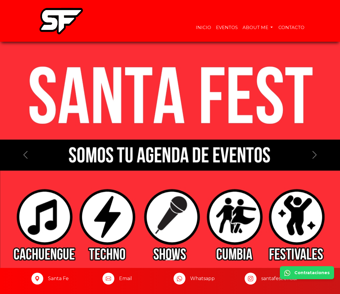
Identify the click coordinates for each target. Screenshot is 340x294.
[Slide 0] (170, 259)
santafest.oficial (279, 278)
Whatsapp (202, 278)
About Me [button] (256, 27)
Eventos (227, 27)
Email (125, 278)
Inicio (203, 27)
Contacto (291, 27)
